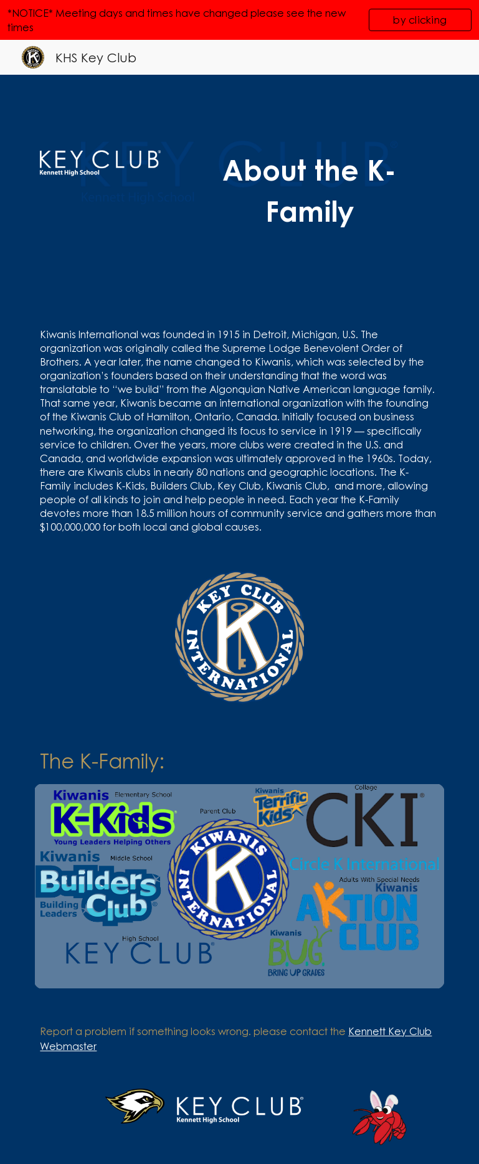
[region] (239, 20)
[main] (309, 191)
